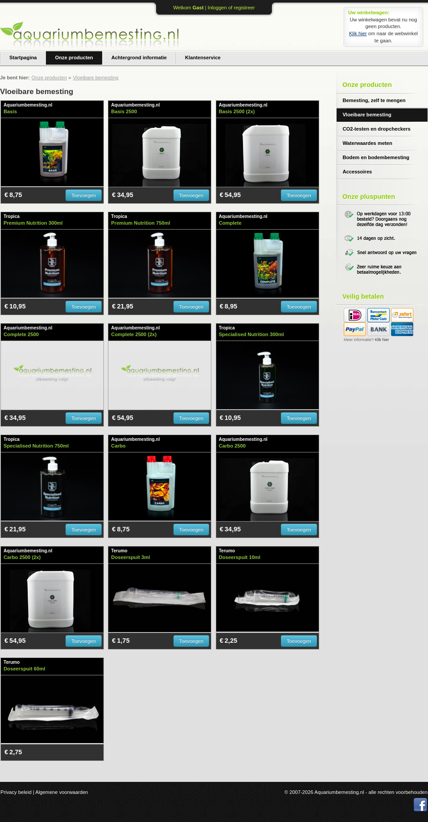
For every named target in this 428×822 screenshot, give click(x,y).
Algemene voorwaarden (61, 792)
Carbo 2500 (232, 445)
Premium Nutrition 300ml (33, 223)
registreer (244, 7)
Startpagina (23, 57)
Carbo (118, 445)
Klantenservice (203, 57)
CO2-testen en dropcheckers (376, 129)
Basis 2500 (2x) (237, 111)
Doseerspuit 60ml (24, 668)
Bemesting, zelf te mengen (373, 100)
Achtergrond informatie (139, 57)
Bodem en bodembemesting (375, 157)
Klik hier (358, 33)
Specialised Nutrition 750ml (36, 445)
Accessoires (357, 171)
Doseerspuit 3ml (130, 557)
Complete (230, 223)
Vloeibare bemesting (366, 114)
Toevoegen (83, 195)
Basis (10, 111)
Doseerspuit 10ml (239, 557)
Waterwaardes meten (367, 143)
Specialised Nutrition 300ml (251, 334)
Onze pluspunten (368, 196)
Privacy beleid (16, 792)
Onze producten (74, 57)
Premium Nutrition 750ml (140, 223)
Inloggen (217, 7)
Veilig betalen (363, 296)
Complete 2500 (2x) (133, 334)
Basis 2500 (124, 111)
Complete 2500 (21, 334)
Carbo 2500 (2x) (22, 557)
